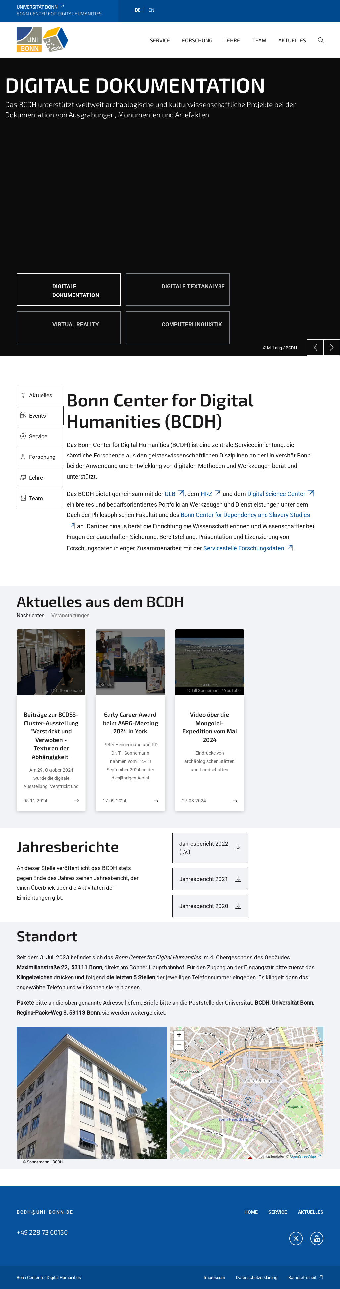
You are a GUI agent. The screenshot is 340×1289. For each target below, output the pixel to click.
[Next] (331, 347)
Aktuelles (292, 40)
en (151, 10)
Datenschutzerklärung (256, 1277)
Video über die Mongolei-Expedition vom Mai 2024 (209, 727)
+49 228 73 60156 (42, 1232)
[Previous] (315, 347)
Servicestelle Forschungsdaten (248, 548)
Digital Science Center (281, 493)
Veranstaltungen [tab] (70, 615)
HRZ (211, 493)
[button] (248, 1102)
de (137, 10)
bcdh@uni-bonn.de (45, 1212)
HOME (251, 1212)
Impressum (214, 1277)
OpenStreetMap (306, 1156)
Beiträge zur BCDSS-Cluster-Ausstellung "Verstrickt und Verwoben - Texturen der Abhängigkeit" (51, 735)
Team (259, 40)
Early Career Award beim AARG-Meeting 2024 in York (130, 723)
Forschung (197, 40)
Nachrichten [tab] (31, 615)
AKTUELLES (310, 1212)
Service (160, 40)
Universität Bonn (41, 7)
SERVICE (277, 1212)
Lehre (232, 40)
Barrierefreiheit (305, 1277)
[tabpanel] (170, 207)
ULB (175, 493)
